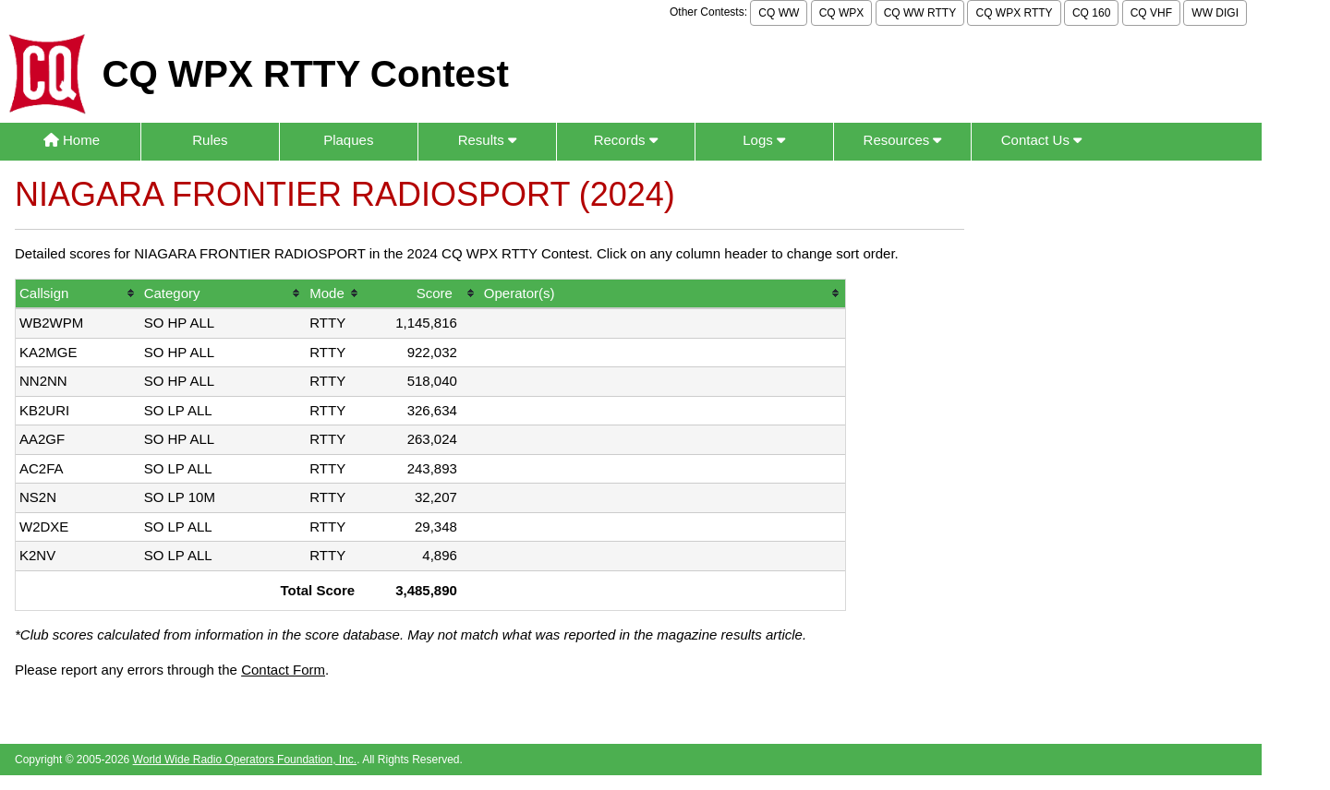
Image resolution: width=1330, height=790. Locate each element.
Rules (209, 140)
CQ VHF (1151, 12)
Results (487, 140)
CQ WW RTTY (920, 12)
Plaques (348, 140)
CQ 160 (1091, 12)
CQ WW (778, 12)
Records (626, 140)
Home (71, 140)
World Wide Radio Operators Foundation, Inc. (245, 759)
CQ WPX (841, 12)
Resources (903, 140)
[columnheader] (78, 295)
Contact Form (283, 669)
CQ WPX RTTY (1013, 12)
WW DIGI (1215, 12)
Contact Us (1041, 140)
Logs (764, 140)
